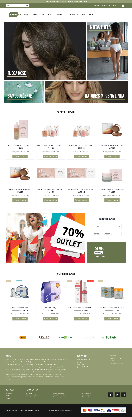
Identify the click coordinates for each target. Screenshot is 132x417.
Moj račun (9, 398)
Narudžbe (9, 393)
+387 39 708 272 (115, 358)
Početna (35, 14)
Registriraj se (106, 6)
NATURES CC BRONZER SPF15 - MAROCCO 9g (114, 146)
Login (7, 396)
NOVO (43, 14)
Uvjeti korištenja (86, 393)
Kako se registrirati (87, 395)
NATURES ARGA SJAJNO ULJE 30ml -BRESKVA (83, 146)
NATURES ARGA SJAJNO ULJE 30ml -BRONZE (52, 146)
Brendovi (72, 15)
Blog (114, 6)
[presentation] (5, 303)
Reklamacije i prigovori (61, 397)
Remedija (69, 410)
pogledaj (98, 253)
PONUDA (59, 15)
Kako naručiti (85, 397)
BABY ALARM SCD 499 (20, 308)
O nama (83, 14)
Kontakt (91, 14)
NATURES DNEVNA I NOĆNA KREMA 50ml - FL (114, 189)
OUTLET (50, 14)
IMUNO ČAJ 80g (50, 308)
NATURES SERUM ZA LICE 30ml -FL (20, 146)
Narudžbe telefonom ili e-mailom (37, 397)
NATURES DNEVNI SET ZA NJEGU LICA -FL (51, 189)
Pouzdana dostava (59, 395)
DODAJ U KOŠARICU (20, 156)
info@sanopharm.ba (117, 363)
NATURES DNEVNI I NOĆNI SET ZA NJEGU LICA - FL (85, 189)
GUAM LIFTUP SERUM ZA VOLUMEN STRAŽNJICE (84, 308)
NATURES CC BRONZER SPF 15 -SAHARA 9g (21, 189)
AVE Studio (60, 410)
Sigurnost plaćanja (32, 395)
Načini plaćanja (58, 393)
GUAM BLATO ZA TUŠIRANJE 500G (112, 308)
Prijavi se (97, 6)
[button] (122, 5)
